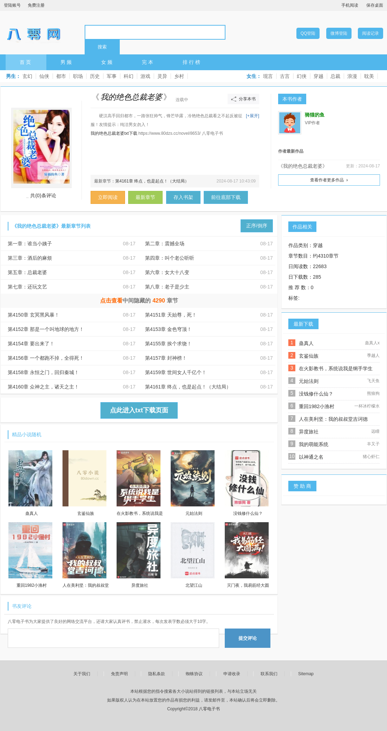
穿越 (318, 76)
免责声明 (119, 673)
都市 (61, 76)
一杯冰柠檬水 (367, 406)
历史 (95, 76)
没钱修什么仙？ (316, 394)
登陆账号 (12, 5)
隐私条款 (156, 673)
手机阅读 (349, 5)
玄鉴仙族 (309, 356)
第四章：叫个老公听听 (169, 258)
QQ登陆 (308, 33)
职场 (78, 76)
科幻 (128, 76)
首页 (26, 62)
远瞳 (375, 431)
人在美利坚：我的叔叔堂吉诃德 (333, 419)
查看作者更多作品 (327, 180)
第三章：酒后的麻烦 (30, 258)
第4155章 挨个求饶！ (168, 343)
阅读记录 (370, 33)
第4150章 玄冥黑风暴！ (33, 315)
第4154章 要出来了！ (31, 343)
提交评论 (247, 638)
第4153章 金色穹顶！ (168, 329)
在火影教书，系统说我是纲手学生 (336, 368)
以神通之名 (311, 457)
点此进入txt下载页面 (139, 410)
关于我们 (81, 673)
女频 (107, 62)
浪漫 (352, 76)
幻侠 (302, 76)
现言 (268, 76)
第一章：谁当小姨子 (30, 243)
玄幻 (27, 76)
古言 (285, 76)
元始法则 (309, 381)
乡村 (179, 76)
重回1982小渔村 (316, 406)
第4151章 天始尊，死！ (171, 315)
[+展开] (252, 115)
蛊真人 (306, 343)
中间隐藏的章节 (139, 301)
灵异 (162, 76)
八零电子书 (33, 32)
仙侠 (44, 76)
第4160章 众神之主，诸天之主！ (43, 387)
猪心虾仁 (371, 456)
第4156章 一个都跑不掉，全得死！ (46, 358)
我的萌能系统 (313, 444)
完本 (148, 62)
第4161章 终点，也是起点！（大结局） (152, 181)
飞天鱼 (373, 380)
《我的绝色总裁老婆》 (302, 166)
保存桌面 (374, 5)
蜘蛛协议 (194, 673)
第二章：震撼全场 (164, 243)
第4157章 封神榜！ (166, 358)
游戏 (145, 76)
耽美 (369, 76)
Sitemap (306, 673)
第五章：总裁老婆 (27, 272)
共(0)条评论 (43, 195)
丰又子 (373, 443)
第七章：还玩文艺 (27, 287)
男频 (66, 62)
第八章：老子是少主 (167, 287)
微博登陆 (338, 33)
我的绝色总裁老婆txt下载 (114, 133)
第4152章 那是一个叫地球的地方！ (46, 329)
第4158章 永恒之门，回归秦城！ (43, 372)
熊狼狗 (373, 393)
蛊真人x (372, 342)
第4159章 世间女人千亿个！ (175, 372)
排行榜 (192, 62)
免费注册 (36, 5)
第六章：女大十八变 (167, 272)
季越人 (373, 355)
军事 (112, 76)
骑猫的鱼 (314, 115)
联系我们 (269, 673)
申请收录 (231, 673)
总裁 (335, 76)
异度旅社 (309, 431)
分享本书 (247, 99)
